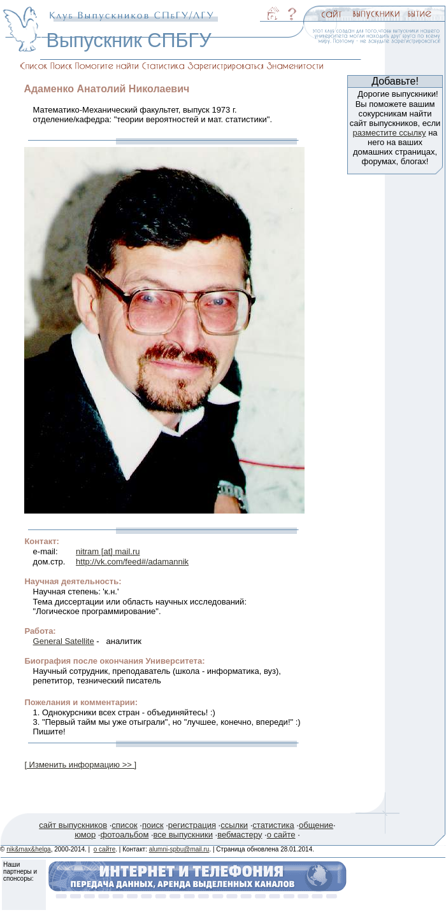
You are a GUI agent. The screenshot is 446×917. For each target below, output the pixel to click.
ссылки (234, 825)
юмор (85, 834)
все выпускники (183, 834)
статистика (273, 825)
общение (316, 825)
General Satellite (63, 641)
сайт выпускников (73, 825)
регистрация (192, 825)
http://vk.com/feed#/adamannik (132, 561)
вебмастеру (239, 834)
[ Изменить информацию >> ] (80, 764)
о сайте (281, 834)
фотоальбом (124, 834)
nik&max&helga (28, 849)
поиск (153, 825)
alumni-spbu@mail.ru (179, 849)
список (124, 825)
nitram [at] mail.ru (108, 551)
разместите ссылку (389, 132)
